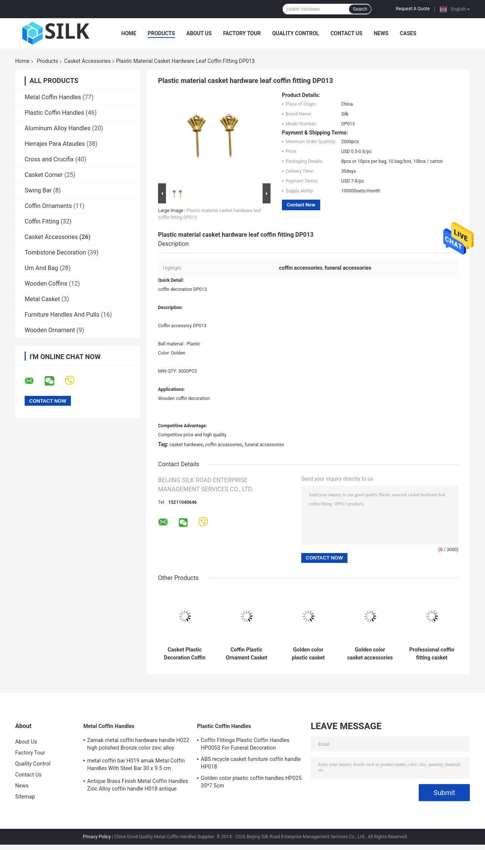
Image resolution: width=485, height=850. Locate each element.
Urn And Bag (41, 268)
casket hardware (186, 444)
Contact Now (301, 205)
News (381, 33)
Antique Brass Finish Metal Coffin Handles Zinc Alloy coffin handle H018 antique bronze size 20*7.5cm (137, 786)
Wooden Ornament (50, 330)
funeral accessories (264, 444)
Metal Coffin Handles (53, 97)
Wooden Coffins (46, 283)
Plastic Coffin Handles (54, 112)
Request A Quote (413, 8)
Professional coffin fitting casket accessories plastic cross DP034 (432, 654)
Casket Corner (44, 174)
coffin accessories (223, 444)
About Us (199, 33)
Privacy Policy (97, 836)
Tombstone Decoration (55, 252)
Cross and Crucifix (49, 159)
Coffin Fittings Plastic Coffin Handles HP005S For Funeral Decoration (245, 744)
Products (161, 33)
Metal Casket (42, 299)
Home (128, 33)
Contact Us (346, 33)
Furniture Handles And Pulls (62, 314)
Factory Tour (242, 33)
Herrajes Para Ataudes (55, 143)
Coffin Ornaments (48, 205)
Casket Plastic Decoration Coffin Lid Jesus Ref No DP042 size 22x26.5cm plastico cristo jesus (185, 654)
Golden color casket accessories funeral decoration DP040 (370, 654)
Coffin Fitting (42, 221)
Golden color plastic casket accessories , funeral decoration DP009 (308, 654)
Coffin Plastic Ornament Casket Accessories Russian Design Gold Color (246, 654)
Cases (408, 33)
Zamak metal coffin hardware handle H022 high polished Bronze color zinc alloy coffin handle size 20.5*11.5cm (138, 745)
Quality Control (295, 33)
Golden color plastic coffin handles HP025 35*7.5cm (251, 782)
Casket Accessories (87, 61)
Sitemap (25, 797)
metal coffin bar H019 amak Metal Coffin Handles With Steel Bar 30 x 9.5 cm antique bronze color (136, 765)
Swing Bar (38, 190)
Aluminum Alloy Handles (58, 128)
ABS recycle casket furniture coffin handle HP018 (251, 763)
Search (360, 9)
